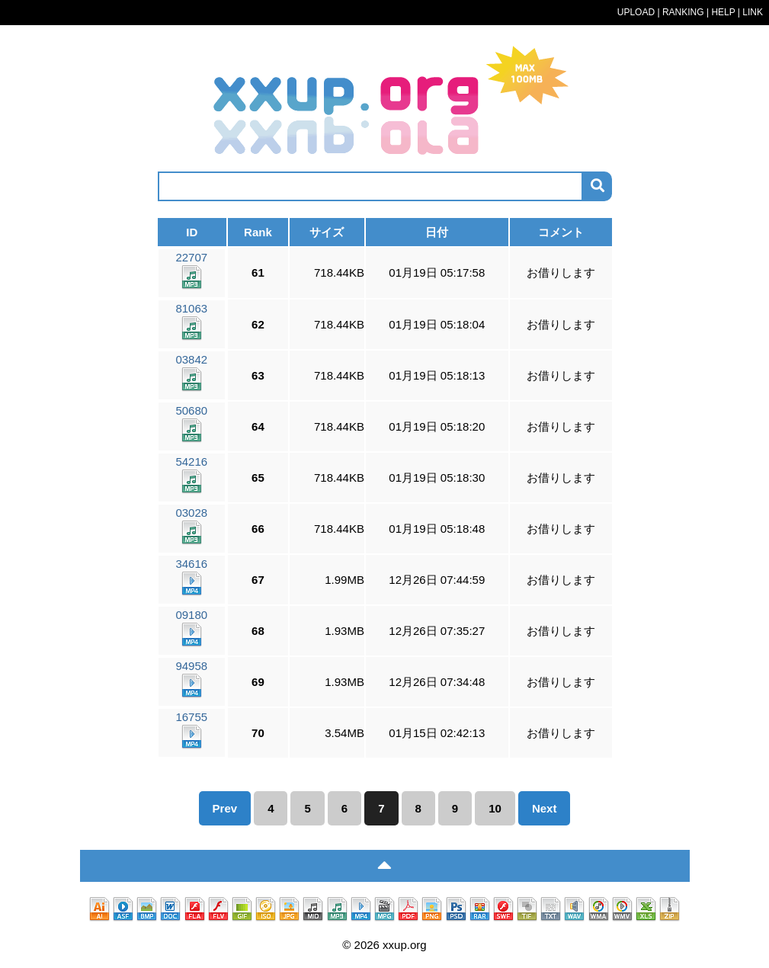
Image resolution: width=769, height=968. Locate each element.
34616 (191, 576)
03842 (191, 372)
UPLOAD (636, 12)
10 (495, 808)
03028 (191, 525)
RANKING (683, 12)
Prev (225, 808)
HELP (723, 12)
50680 (191, 423)
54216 (191, 474)
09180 (191, 627)
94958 (191, 678)
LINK (752, 12)
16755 (191, 729)
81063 (191, 321)
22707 (191, 270)
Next (544, 808)
